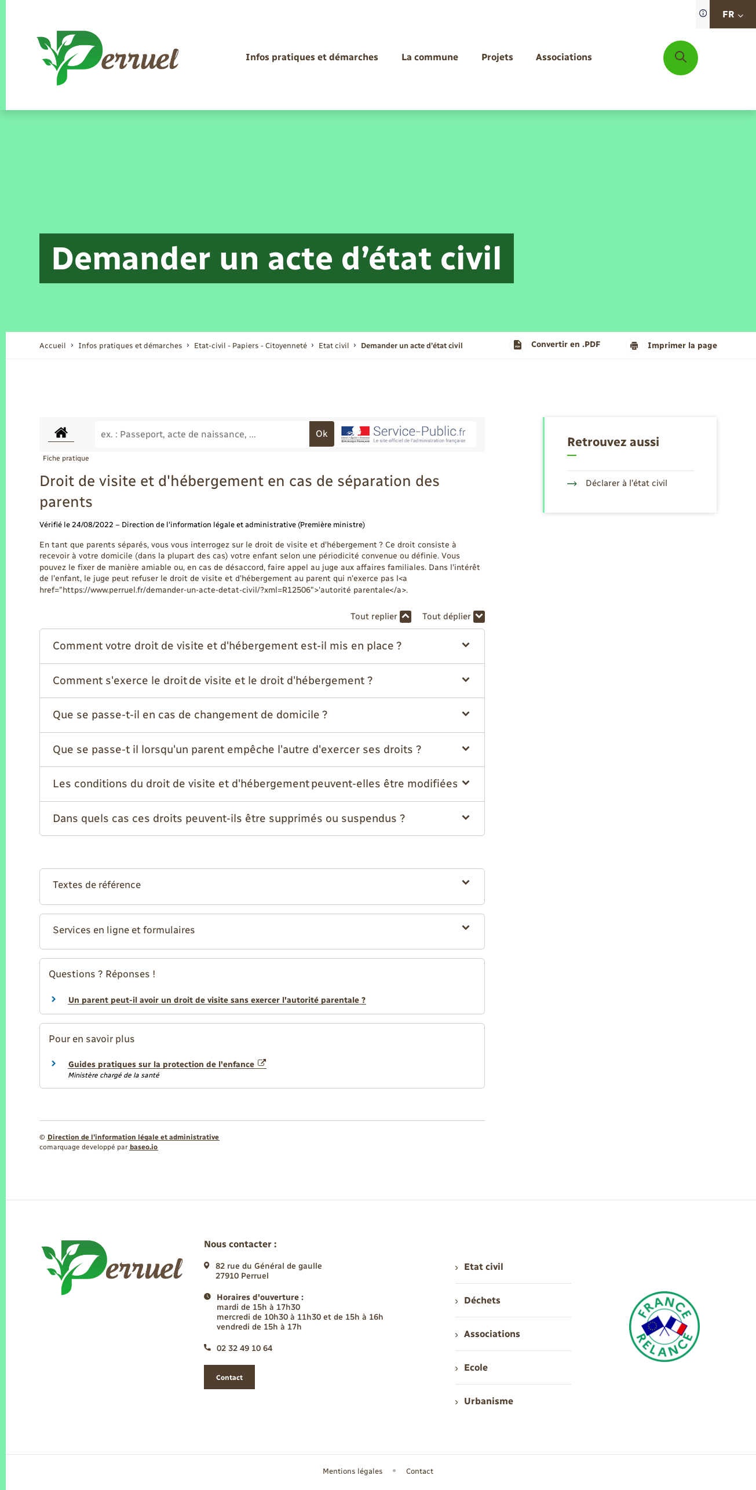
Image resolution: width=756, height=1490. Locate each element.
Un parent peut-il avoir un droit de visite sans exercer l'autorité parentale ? (217, 1000)
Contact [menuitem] (419, 1471)
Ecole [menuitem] (471, 1367)
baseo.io (144, 1147)
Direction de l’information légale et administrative (133, 1137)
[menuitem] (312, 57)
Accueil (52, 345)
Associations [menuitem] (487, 1333)
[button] (262, 646)
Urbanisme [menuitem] (484, 1401)
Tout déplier (453, 617)
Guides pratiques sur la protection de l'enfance (167, 1064)
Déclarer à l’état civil (617, 483)
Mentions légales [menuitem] (353, 1471)
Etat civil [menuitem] (479, 1266)
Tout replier (380, 617)
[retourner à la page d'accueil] (108, 58)
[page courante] (412, 345)
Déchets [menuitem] (478, 1300)
